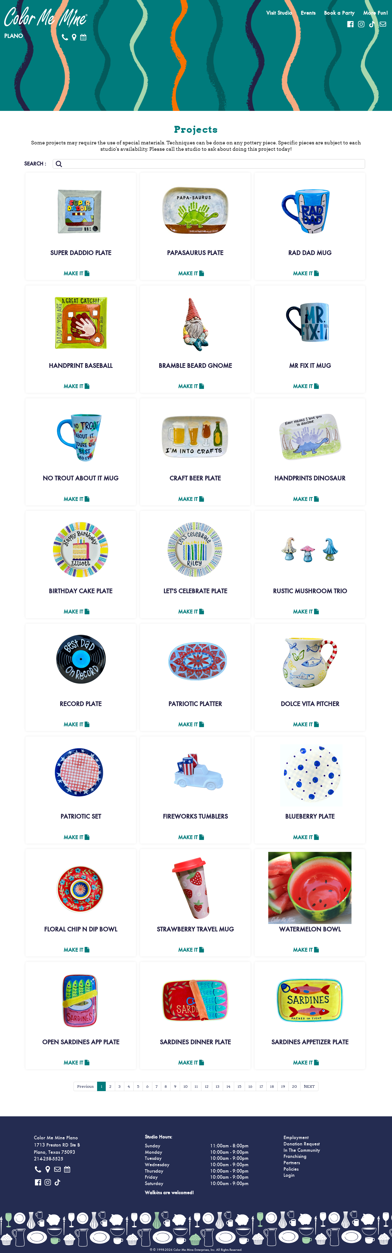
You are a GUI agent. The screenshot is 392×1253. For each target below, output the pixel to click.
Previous (85, 1086)
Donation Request (302, 1144)
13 (217, 1086)
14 (228, 1086)
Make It (76, 273)
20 (294, 1086)
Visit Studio (279, 13)
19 (283, 1086)
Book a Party (339, 13)
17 (261, 1086)
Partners (292, 1162)
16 (250, 1086)
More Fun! (375, 13)
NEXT (309, 1086)
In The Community (302, 1150)
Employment (296, 1137)
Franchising (295, 1156)
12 (207, 1086)
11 (196, 1086)
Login (289, 1175)
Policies (291, 1169)
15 (239, 1086)
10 (185, 1086)
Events (308, 13)
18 (272, 1086)
